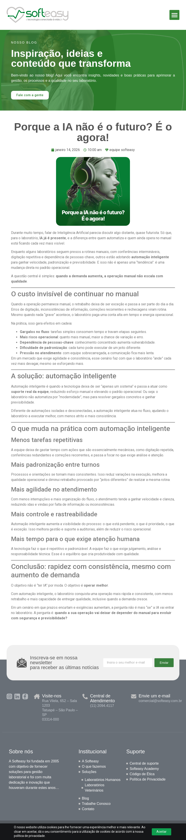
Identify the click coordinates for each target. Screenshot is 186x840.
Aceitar (161, 831)
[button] (174, 15)
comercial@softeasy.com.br (160, 701)
